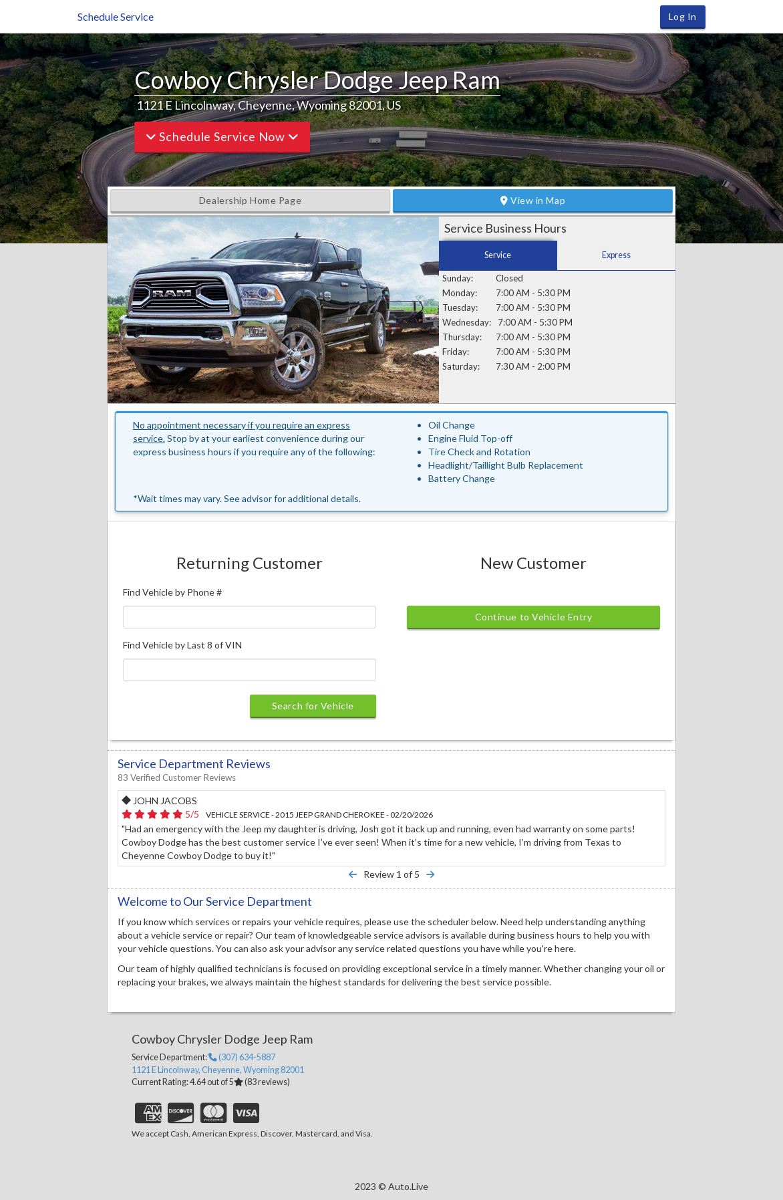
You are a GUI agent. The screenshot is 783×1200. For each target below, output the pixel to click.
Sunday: (457, 278)
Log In (683, 16)
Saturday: (461, 366)
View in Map (532, 200)
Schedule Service (115, 16)
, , (218, 1070)
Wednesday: (466, 322)
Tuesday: (460, 307)
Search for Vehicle (313, 705)
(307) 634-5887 (241, 1057)
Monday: (459, 292)
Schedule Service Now (222, 136)
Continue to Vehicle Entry (534, 616)
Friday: (455, 351)
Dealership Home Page (250, 200)
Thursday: (462, 337)
